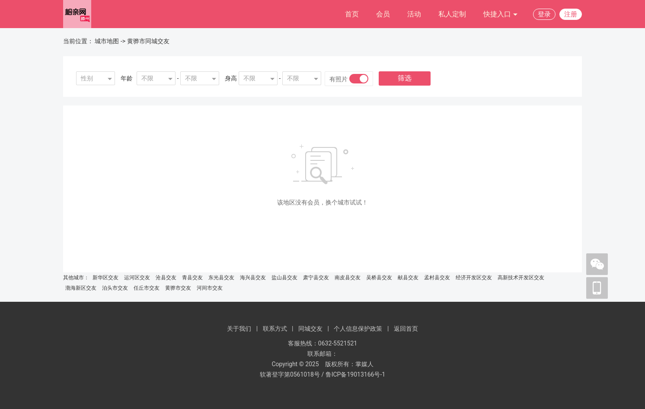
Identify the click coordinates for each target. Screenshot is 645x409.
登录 (544, 14)
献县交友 (408, 278)
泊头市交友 (115, 288)
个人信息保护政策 (358, 328)
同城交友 (310, 328)
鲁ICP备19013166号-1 (355, 374)
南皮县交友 (348, 278)
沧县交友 (166, 278)
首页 (352, 14)
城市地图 (107, 41)
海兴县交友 (253, 278)
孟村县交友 (437, 278)
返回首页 (406, 328)
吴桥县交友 (379, 278)
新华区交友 (105, 278)
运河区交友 (137, 278)
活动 (414, 14)
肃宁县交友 (316, 278)
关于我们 (239, 328)
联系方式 (275, 328)
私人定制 (452, 14)
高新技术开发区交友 (521, 278)
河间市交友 (210, 288)
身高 (231, 78)
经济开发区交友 (474, 278)
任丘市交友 (147, 288)
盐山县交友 (284, 278)
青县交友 (192, 278)
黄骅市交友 (178, 288)
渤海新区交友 (80, 288)
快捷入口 (500, 14)
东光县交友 (221, 278)
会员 (383, 14)
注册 (570, 14)
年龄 (127, 78)
